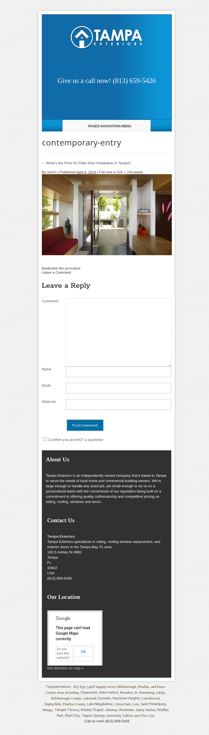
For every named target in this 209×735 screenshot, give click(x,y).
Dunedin (104, 698)
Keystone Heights (126, 698)
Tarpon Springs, (94, 716)
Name (46, 369)
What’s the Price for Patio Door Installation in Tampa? (86, 163)
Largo (160, 692)
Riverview (126, 710)
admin (51, 172)
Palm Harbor (108, 692)
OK (83, 652)
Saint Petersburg (153, 704)
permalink (72, 268)
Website (49, 401)
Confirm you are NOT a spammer (73, 439)
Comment (50, 301)
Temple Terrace (67, 710)
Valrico (128, 716)
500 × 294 (125, 172)
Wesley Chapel (92, 710)
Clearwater (88, 692)
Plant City (72, 716)
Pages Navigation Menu (105, 126)
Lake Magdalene (100, 704)
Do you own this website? (63, 653)
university (113, 716)
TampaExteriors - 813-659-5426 (70, 687)
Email (46, 385)
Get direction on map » (65, 668)
